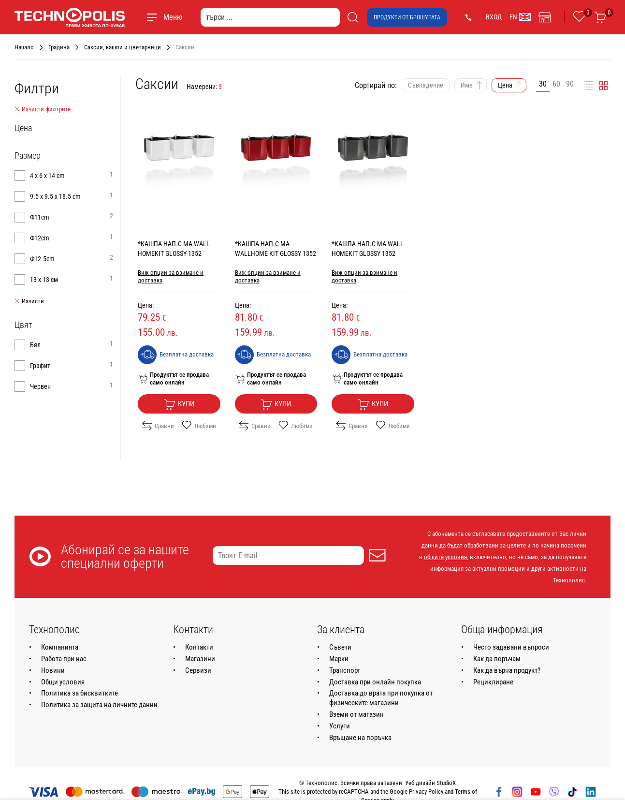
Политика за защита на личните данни (99, 704)
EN (520, 17)
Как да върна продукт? (506, 670)
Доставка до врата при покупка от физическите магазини (381, 698)
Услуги (339, 726)
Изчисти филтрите (43, 109)
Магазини (200, 658)
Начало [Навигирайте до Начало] (24, 47)
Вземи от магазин (356, 714)
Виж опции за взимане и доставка (170, 276)
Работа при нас (64, 658)
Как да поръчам (497, 658)
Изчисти (29, 301)
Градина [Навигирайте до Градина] (59, 47)
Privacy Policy (426, 791)
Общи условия (63, 682)
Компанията (59, 647)
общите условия (445, 557)
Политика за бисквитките (79, 693)
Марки (339, 658)
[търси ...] (270, 17)
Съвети (340, 647)
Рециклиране (493, 682)
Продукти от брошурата (407, 17)
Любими (199, 425)
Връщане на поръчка (360, 737)
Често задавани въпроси (511, 647)
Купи (179, 404)
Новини (53, 670)
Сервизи (198, 670)
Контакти (199, 647)
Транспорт (344, 670)
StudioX (446, 782)
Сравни (158, 425)
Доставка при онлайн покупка (375, 682)
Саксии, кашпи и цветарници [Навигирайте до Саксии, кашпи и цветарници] (122, 47)
